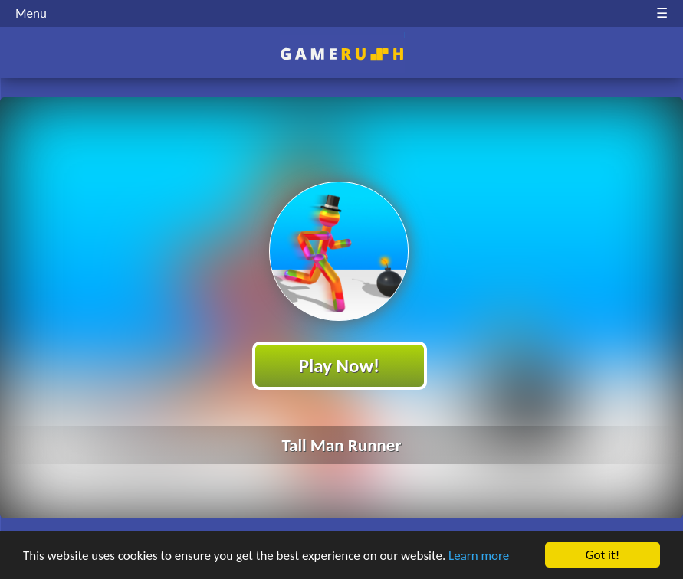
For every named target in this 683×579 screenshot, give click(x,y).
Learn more (478, 556)
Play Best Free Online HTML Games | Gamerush (341, 54)
